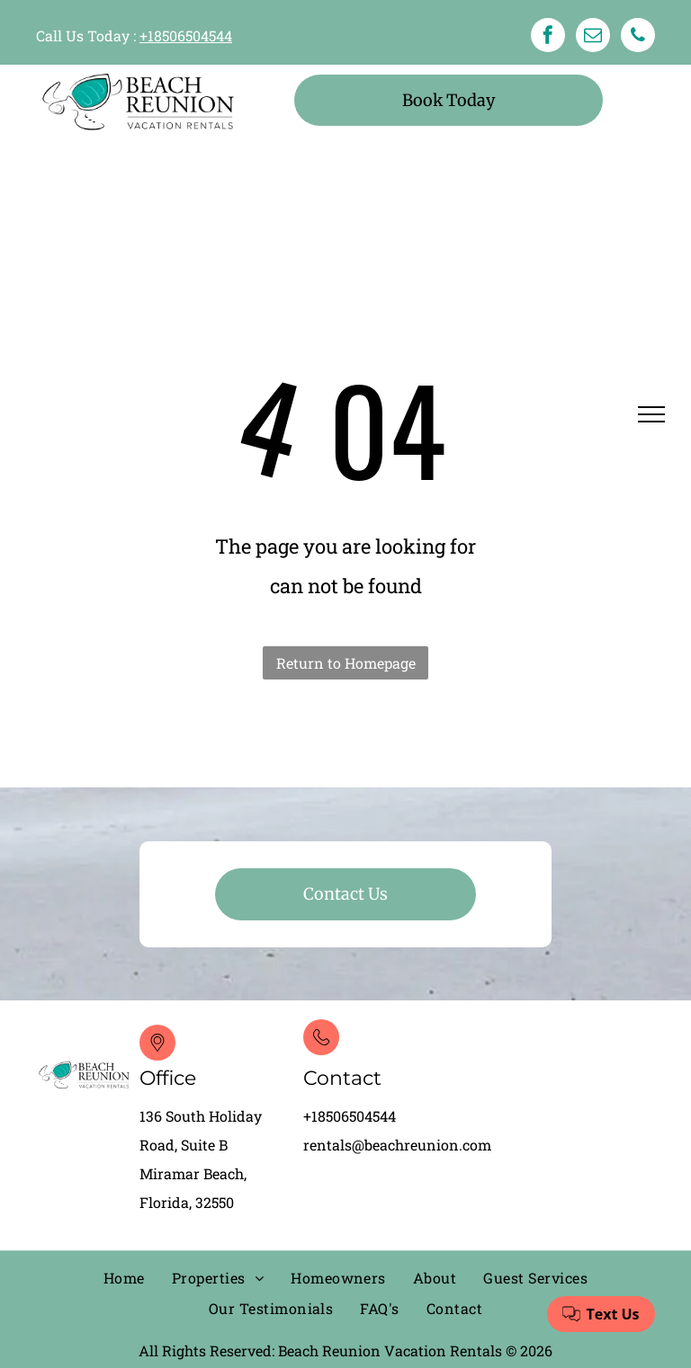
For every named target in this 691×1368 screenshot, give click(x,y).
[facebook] (548, 37)
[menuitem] (124, 1279)
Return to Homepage (346, 662)
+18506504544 (185, 35)
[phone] (638, 37)
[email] (593, 37)
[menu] (651, 414)
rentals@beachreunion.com (397, 1144)
